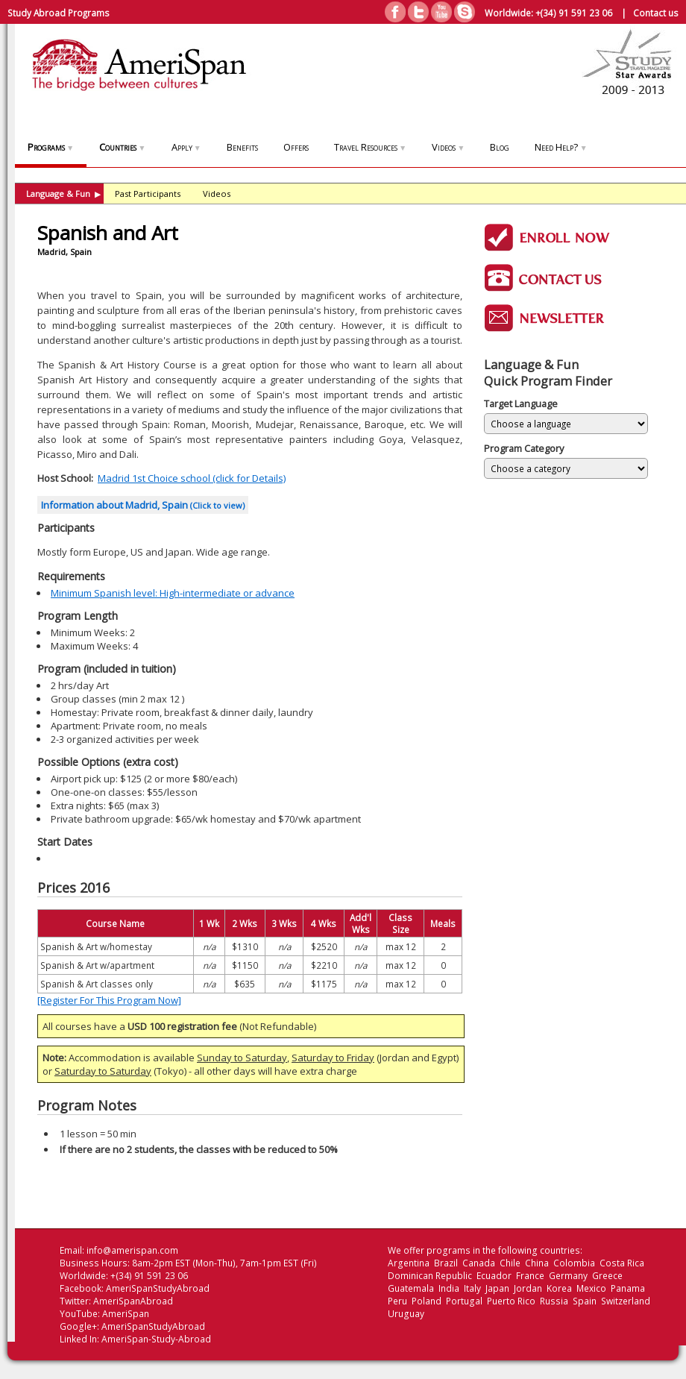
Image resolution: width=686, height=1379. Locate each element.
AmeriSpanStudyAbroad (158, 1288)
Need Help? (561, 147)
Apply (186, 147)
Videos (448, 147)
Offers (296, 147)
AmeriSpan (125, 1313)
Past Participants (147, 193)
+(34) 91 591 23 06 (573, 13)
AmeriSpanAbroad (133, 1301)
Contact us (656, 13)
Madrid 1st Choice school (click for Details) (192, 478)
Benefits (242, 147)
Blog (499, 147)
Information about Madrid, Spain (143, 505)
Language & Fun (63, 193)
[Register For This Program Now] (109, 1000)
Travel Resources (370, 147)
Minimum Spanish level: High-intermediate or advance (173, 593)
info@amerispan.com (132, 1250)
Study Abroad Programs (58, 13)
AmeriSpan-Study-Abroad (156, 1339)
